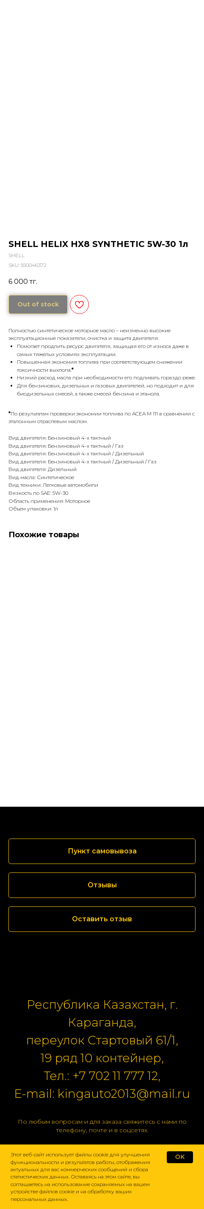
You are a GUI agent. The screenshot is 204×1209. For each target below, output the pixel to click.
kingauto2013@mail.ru (124, 1093)
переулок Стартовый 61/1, (102, 1040)
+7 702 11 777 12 (115, 1076)
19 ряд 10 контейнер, (102, 1058)
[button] (102, 885)
